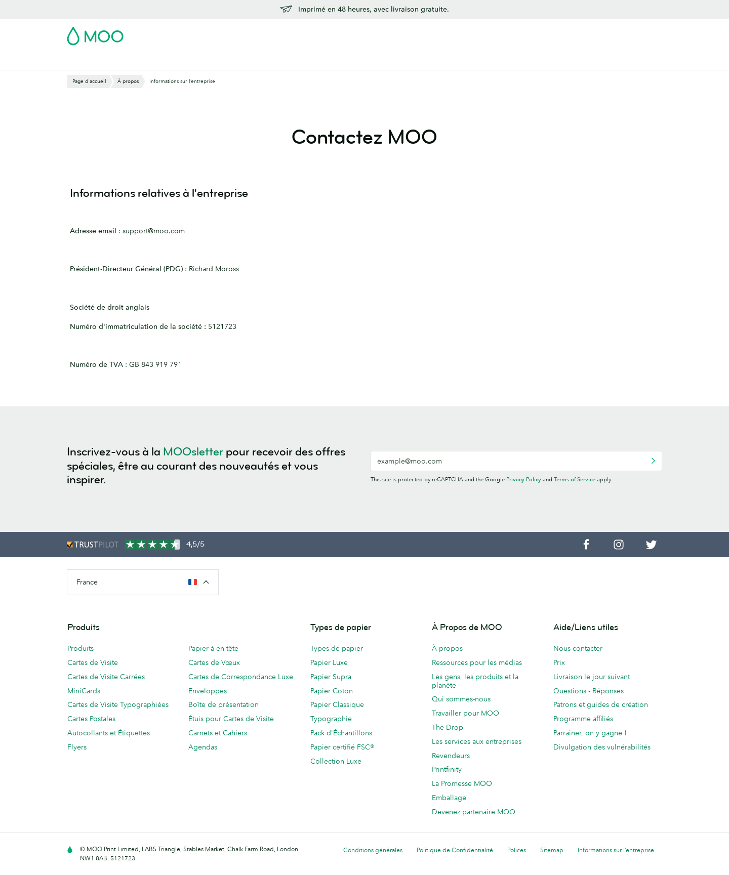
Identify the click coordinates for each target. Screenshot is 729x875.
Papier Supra (330, 676)
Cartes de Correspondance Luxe (240, 676)
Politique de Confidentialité (455, 850)
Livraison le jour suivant (591, 676)
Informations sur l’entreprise (616, 850)
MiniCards (83, 690)
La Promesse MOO (462, 783)
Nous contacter (577, 648)
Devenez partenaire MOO (473, 811)
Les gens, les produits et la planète (475, 681)
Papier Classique (337, 704)
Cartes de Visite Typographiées (118, 704)
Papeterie (337, 61)
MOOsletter (193, 451)
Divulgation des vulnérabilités (602, 747)
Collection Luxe (335, 761)
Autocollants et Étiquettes (108, 732)
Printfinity (447, 769)
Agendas (202, 747)
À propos (447, 648)
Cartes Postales (156, 61)
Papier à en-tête (213, 648)
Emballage (449, 797)
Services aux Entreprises (457, 61)
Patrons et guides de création (600, 704)
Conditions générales (372, 850)
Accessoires (385, 61)
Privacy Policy (523, 479)
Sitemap (551, 850)
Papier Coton (331, 690)
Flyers (301, 61)
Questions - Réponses (588, 690)
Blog (517, 61)
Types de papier (336, 648)
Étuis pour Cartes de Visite (231, 718)
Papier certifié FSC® (342, 747)
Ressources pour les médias (477, 662)
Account (504, 32)
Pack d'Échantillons (449, 32)
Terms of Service (574, 479)
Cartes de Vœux (214, 662)
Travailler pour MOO (465, 713)
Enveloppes (207, 690)
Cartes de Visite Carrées (106, 676)
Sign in (538, 32)
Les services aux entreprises (476, 741)
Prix (559, 662)
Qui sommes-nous (461, 698)
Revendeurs (451, 755)
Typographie (331, 718)
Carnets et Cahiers (217, 732)
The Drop (447, 727)
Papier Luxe (329, 662)
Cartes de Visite (93, 61)
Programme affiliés (583, 718)
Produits (80, 648)
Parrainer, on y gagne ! (590, 732)
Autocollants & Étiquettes (237, 61)
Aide (543, 61)
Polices (516, 850)
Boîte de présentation (223, 704)
